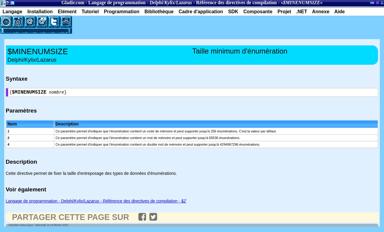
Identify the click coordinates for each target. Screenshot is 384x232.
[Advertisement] (142, 25)
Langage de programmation (117, 2)
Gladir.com (72, 2)
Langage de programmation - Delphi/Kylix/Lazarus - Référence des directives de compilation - (96, 202)
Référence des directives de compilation (236, 2)
